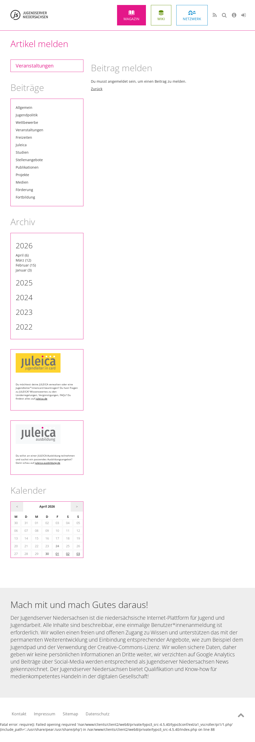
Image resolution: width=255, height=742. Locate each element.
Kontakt (19, 714)
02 (67, 554)
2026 (24, 245)
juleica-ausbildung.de (47, 463)
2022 (24, 327)
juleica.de (41, 398)
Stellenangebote (29, 159)
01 (57, 554)
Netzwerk (192, 18)
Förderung (24, 189)
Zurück (96, 88)
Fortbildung (25, 197)
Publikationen (27, 167)
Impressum (44, 714)
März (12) (23, 260)
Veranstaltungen (35, 65)
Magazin (131, 18)
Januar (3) (24, 270)
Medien (22, 182)
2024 (24, 297)
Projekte (22, 174)
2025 (24, 282)
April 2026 (47, 506)
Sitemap (70, 714)
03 (78, 554)
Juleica (21, 144)
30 (47, 554)
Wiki (161, 18)
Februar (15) (26, 265)
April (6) (22, 255)
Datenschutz (98, 714)
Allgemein (24, 107)
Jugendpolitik (27, 115)
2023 (24, 312)
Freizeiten (24, 137)
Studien (22, 152)
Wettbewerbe (27, 122)
